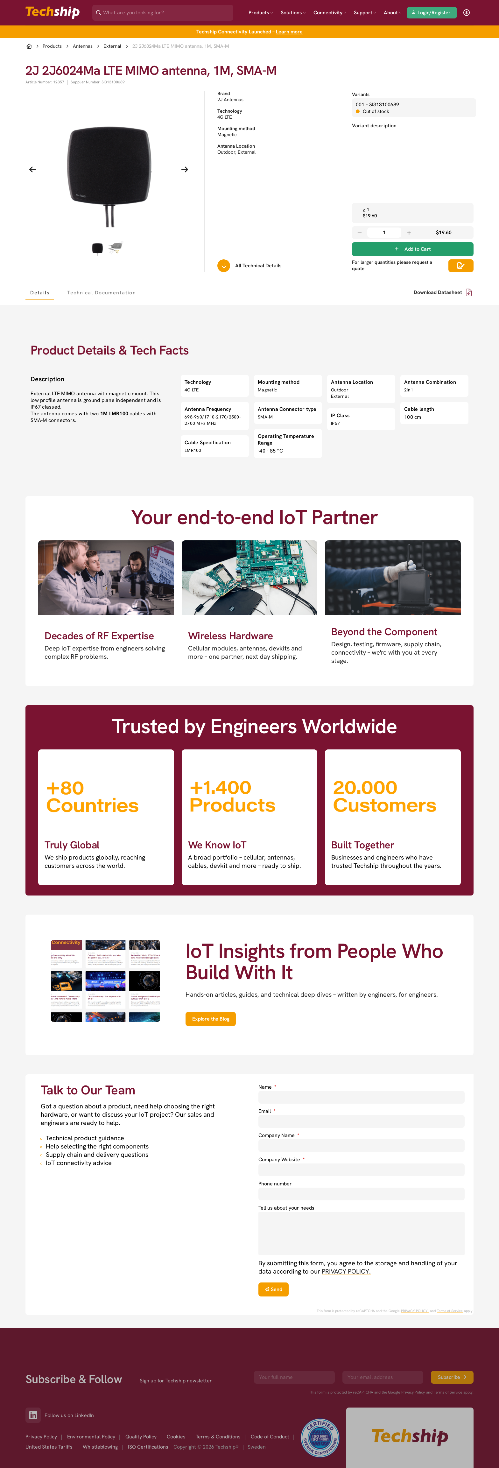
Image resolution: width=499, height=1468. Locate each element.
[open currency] (466, 12)
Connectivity (329, 12)
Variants (360, 94)
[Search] (167, 11)
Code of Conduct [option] (270, 1436)
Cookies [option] (176, 1436)
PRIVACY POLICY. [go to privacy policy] (346, 1271)
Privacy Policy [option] (41, 1436)
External (112, 46)
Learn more (289, 31)
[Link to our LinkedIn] (35, 1415)
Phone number (275, 1183)
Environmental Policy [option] (91, 1436)
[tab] (39, 292)
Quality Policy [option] (141, 1436)
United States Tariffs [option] (49, 1446)
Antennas (83, 46)
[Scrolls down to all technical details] (223, 265)
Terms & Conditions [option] (218, 1436)
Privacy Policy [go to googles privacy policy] (413, 1392)
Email (266, 1111)
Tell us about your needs (286, 1208)
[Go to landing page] (52, 12)
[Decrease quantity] (360, 233)
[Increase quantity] (409, 233)
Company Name (278, 1135)
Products (261, 12)
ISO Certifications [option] (148, 1446)
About (393, 12)
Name (267, 1087)
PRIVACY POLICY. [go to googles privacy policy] (415, 1311)
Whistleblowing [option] (100, 1446)
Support (365, 12)
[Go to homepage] (410, 1438)
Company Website (281, 1159)
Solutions (293, 12)
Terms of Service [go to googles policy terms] (450, 1311)
